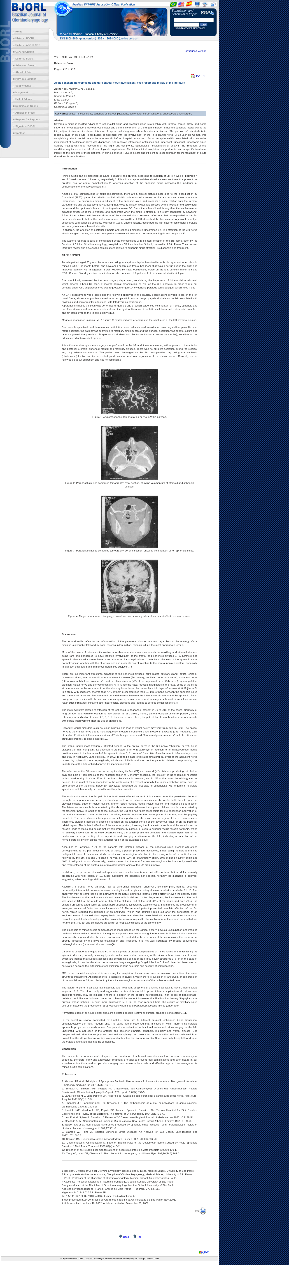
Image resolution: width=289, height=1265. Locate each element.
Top (139, 1236)
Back (126, 1236)
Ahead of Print (23, 72)
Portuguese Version (195, 51)
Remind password (183, 28)
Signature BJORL (25, 126)
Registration (199, 28)
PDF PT (198, 75)
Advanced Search (25, 65)
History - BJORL (25, 38)
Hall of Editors (23, 99)
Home (18, 31)
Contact (20, 133)
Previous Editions (25, 79)
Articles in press (25, 112)
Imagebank (21, 92)
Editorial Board (24, 58)
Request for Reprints (27, 119)
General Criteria (24, 51)
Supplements (23, 85)
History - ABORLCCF (27, 45)
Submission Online (26, 106)
